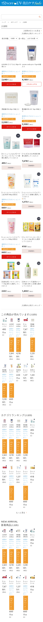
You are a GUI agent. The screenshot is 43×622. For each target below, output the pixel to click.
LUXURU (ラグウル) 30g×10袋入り (11, 65)
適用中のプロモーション (11, 72)
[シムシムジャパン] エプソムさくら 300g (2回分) (11, 238)
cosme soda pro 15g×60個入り (31, 65)
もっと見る (20, 512)
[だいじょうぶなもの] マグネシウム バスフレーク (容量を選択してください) (11, 155)
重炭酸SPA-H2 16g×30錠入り (31, 110)
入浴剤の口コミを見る (31, 31)
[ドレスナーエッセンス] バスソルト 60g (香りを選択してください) (31, 239)
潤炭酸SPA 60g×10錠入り (10, 109)
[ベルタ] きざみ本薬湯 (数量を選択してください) (31, 154)
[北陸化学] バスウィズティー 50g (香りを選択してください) (11, 283)
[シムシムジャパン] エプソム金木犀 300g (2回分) (11, 193)
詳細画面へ (11, 167)
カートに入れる (11, 84)
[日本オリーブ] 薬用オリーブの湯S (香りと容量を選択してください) (31, 283)
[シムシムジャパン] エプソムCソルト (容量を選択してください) (31, 194)
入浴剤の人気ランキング (31, 33)
